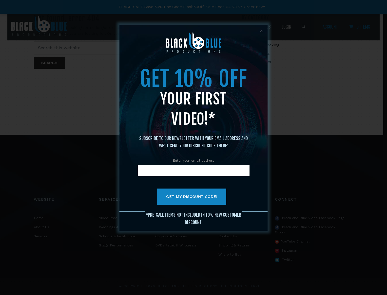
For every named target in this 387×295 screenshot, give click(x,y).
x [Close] (261, 31)
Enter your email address (193, 160)
